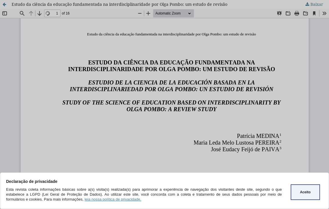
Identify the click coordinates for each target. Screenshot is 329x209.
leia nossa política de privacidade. (113, 199)
